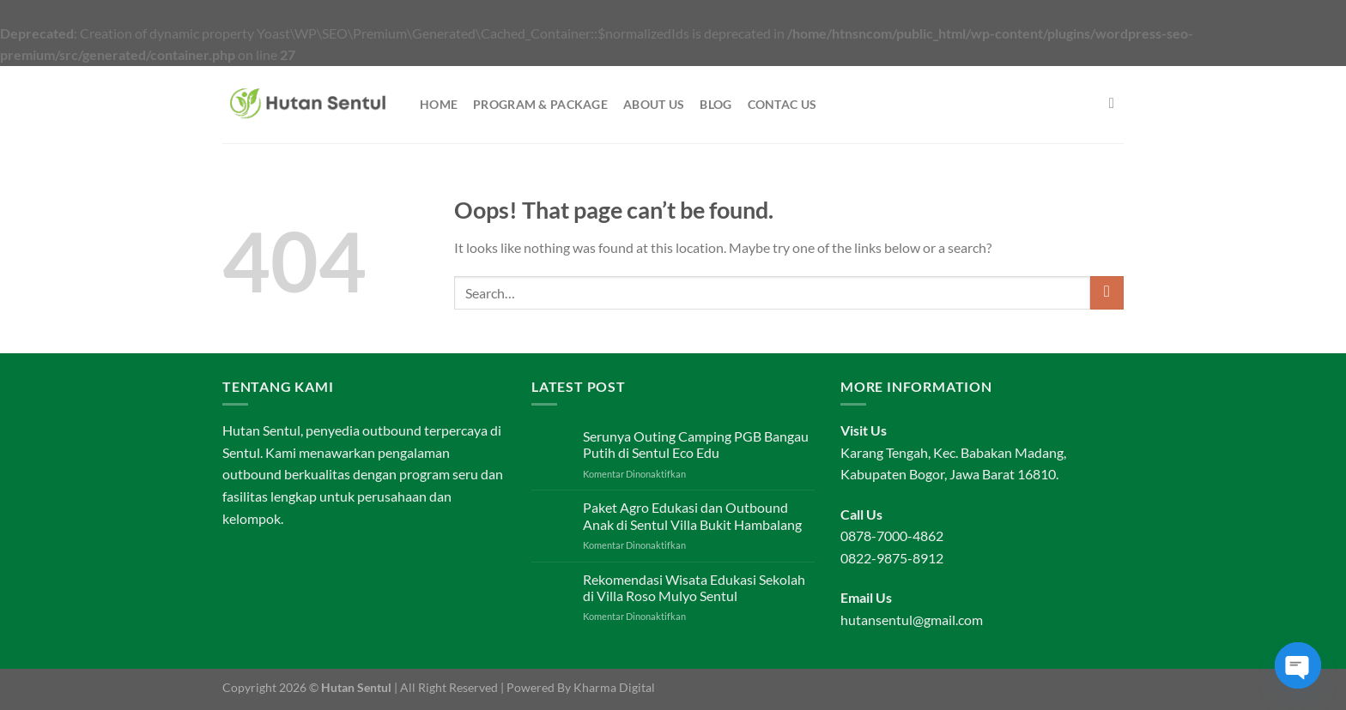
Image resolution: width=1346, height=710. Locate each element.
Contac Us (782, 104)
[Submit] (1107, 293)
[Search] (1116, 104)
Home (439, 104)
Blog (715, 104)
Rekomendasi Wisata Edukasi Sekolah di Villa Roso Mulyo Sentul (694, 587)
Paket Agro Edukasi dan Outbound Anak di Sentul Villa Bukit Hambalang (692, 515)
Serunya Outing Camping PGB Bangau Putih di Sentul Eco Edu (696, 444)
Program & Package (540, 104)
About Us (653, 104)
